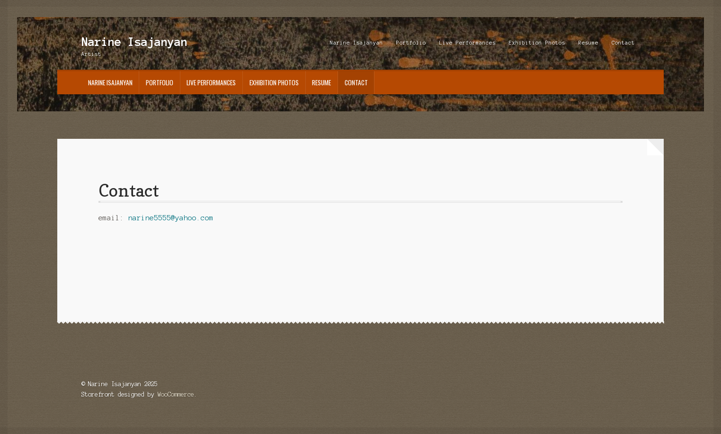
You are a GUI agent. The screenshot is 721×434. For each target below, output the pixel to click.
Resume (588, 42)
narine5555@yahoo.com (171, 218)
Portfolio (411, 42)
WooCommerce (176, 394)
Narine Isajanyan (134, 42)
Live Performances (467, 42)
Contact (623, 42)
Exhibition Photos (537, 42)
